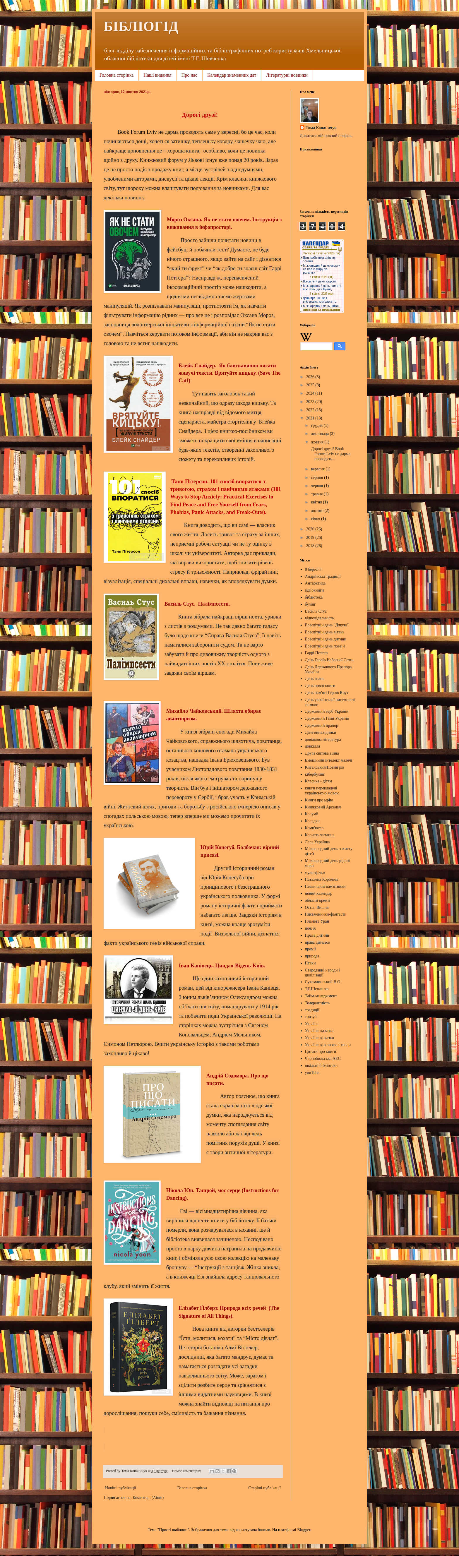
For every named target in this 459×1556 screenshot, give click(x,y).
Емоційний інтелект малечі (328, 760)
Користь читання (320, 835)
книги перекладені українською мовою (322, 790)
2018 (311, 546)
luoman (264, 1530)
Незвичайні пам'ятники (325, 886)
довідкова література (323, 739)
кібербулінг (315, 774)
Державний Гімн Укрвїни (327, 718)
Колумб (311, 814)
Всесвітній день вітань (325, 632)
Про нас (189, 75)
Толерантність (317, 1003)
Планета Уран (317, 921)
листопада (320, 433)
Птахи (310, 963)
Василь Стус (316, 611)
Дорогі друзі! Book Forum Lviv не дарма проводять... (330, 454)
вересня (318, 469)
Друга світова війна (322, 753)
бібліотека (314, 597)
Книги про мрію (319, 800)
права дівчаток (317, 942)
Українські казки (319, 1038)
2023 (311, 402)
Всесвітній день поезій (325, 646)
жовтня (317, 442)
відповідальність (319, 618)
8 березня (313, 569)
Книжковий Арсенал (323, 807)
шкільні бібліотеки (321, 1065)
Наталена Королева (321, 879)
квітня (317, 502)
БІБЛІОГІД (141, 26)
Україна (311, 1024)
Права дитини (317, 935)
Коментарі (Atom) (148, 1497)
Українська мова (319, 1031)
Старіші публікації (264, 1488)
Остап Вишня (317, 907)
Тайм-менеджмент (321, 996)
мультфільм (315, 872)
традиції (312, 1010)
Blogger (303, 1530)
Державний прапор (321, 725)
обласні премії (317, 900)
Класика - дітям (318, 781)
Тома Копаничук (321, 128)
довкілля (312, 746)
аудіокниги (314, 590)
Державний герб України (326, 711)
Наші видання (157, 75)
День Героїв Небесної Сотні (329, 660)
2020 (311, 529)
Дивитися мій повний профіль (326, 135)
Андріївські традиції (323, 576)
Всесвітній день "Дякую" (327, 625)
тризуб (311, 1017)
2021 (311, 418)
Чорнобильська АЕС (323, 1058)
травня (317, 494)
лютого (317, 510)
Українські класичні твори (328, 1045)
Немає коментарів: (187, 1471)
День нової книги (320, 685)
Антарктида (315, 583)
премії (310, 949)
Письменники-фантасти (326, 914)
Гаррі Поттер (316, 653)
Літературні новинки (286, 75)
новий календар (319, 893)
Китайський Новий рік (325, 767)
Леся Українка (317, 842)
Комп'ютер (314, 828)
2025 (311, 385)
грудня (317, 425)
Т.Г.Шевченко (317, 989)
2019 (311, 537)
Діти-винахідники (320, 732)
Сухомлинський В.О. (323, 982)
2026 (311, 377)
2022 (311, 410)
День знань (314, 678)
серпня (317, 477)
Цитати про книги (320, 1051)
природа (312, 956)
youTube (312, 1072)
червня (317, 486)
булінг (310, 604)
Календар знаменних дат (231, 75)
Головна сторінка (116, 75)
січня (316, 519)
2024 (311, 393)
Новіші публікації (120, 1488)
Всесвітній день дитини (325, 639)
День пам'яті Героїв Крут (327, 692)
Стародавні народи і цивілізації (322, 972)
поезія (310, 928)
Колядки (312, 821)
